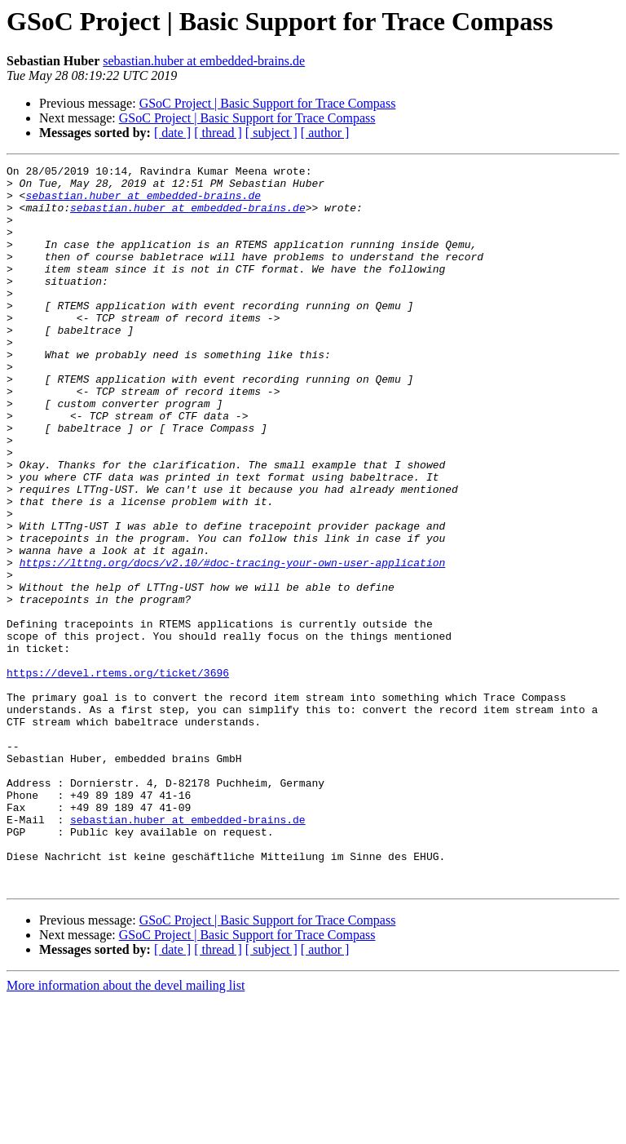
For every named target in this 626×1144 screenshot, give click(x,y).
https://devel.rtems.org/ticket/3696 (118, 775)
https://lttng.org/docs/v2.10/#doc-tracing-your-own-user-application (233, 643)
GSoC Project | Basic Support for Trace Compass (267, 103)
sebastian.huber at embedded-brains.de (204, 61)
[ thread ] (218, 133)
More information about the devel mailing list (126, 1130)
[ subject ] (271, 133)
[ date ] (172, 133)
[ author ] (325, 133)
